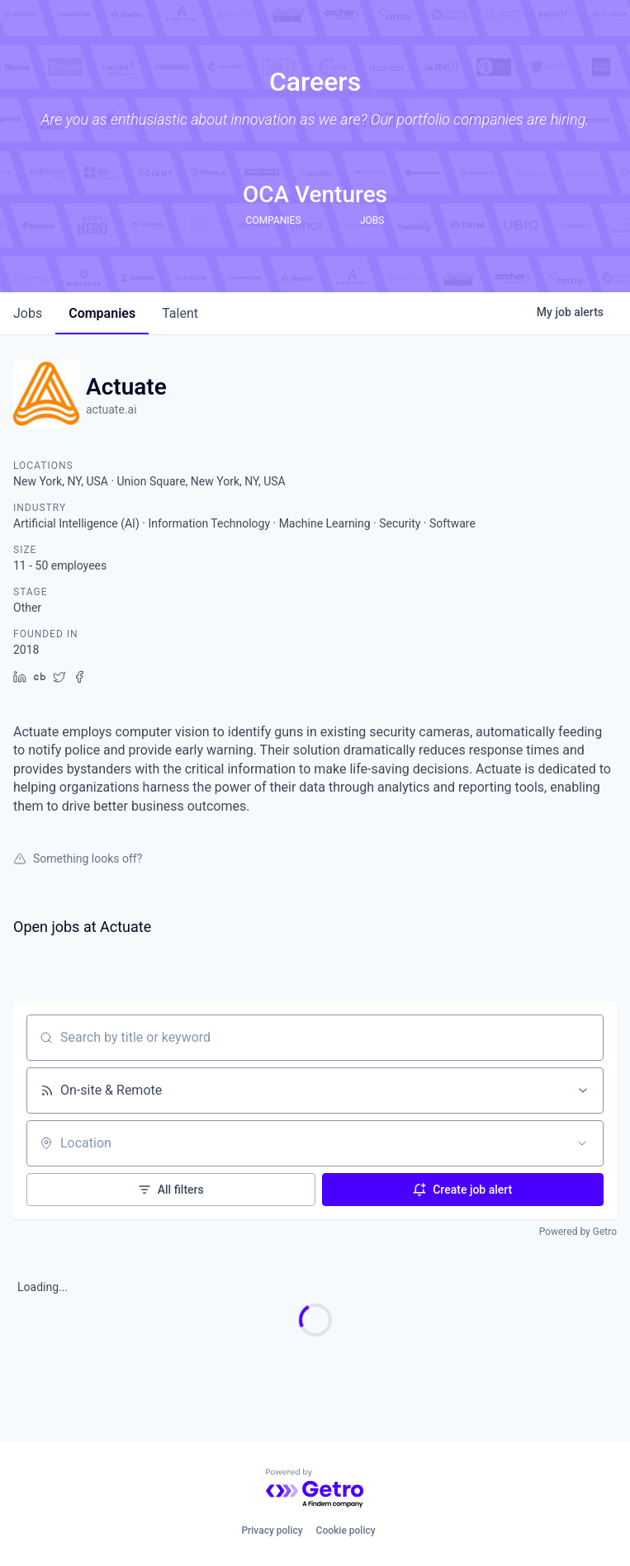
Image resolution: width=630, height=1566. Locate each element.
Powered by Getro (578, 1231)
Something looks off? (77, 858)
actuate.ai (111, 409)
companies (102, 313)
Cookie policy (346, 1530)
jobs (27, 313)
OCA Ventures (315, 194)
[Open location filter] (582, 1143)
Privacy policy (271, 1530)
